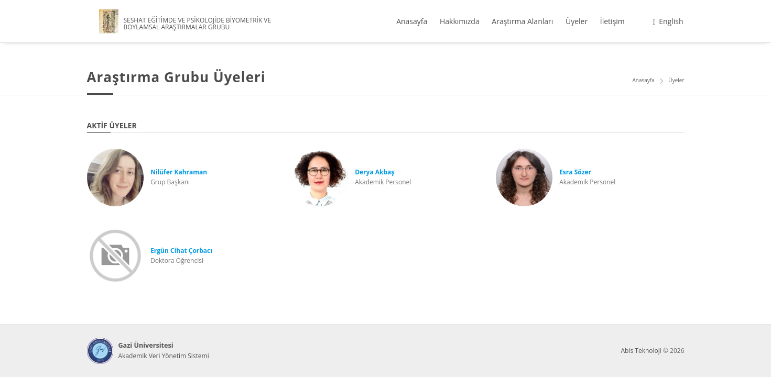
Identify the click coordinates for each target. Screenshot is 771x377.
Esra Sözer (575, 172)
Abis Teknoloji (641, 350)
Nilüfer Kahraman (178, 172)
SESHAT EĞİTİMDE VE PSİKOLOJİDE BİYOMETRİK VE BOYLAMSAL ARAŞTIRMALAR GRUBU (198, 23)
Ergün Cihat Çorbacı (181, 250)
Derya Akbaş (374, 172)
